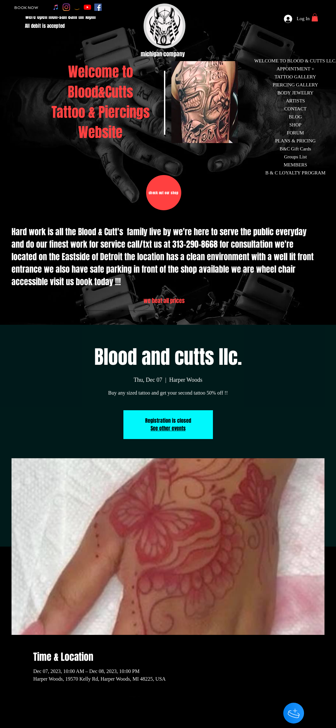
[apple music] (55, 7)
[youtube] (87, 7)
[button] (314, 17)
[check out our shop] (163, 192)
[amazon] (77, 7)
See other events (168, 428)
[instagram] (66, 7)
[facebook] (98, 7)
